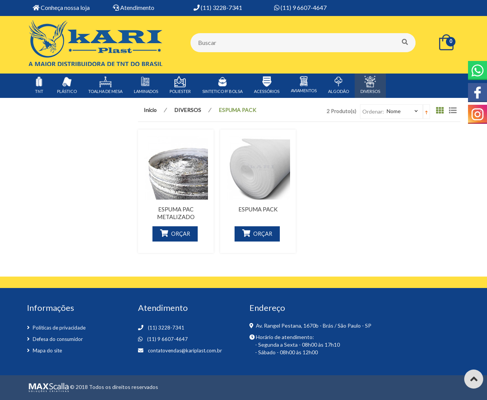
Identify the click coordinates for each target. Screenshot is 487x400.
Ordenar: (373, 111)
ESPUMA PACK (258, 209)
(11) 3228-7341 (166, 328)
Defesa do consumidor (58, 339)
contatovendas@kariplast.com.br (185, 350)
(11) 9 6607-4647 (167, 339)
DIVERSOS (187, 110)
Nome (394, 111)
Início (150, 110)
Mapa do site (47, 350)
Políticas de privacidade (59, 328)
